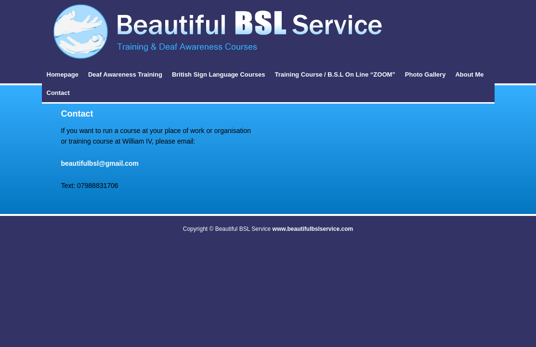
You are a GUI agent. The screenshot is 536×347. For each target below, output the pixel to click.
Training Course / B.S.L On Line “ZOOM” (335, 74)
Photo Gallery (425, 74)
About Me (469, 74)
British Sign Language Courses (218, 74)
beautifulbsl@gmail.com (100, 163)
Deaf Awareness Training (125, 74)
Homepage (62, 74)
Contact (58, 92)
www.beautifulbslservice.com (313, 229)
